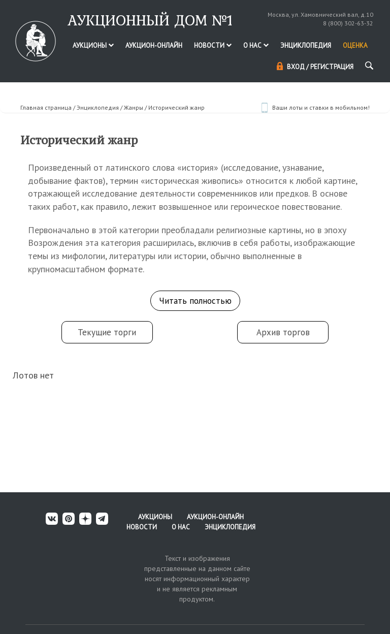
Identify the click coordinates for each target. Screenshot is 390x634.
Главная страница (46, 107)
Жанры (133, 107)
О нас (256, 45)
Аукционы (93, 45)
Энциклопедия (305, 45)
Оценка (355, 45)
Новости (213, 45)
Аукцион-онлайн (153, 45)
